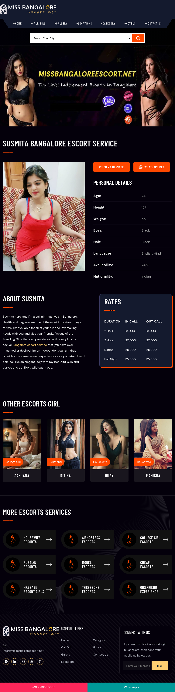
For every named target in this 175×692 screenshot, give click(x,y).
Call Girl (39, 23)
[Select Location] (80, 38)
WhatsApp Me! (151, 167)
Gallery (62, 23)
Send (160, 665)
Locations (85, 23)
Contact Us (154, 23)
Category (109, 23)
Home (18, 23)
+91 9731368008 (43, 687)
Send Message (111, 167)
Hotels (131, 23)
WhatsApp (131, 687)
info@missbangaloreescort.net (23, 651)
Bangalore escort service (29, 345)
